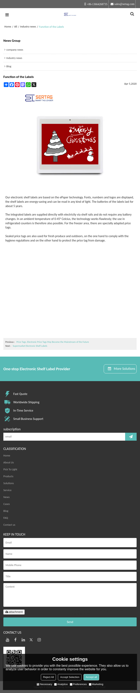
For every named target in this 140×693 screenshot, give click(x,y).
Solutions (8, 483)
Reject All (48, 677)
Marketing (96, 684)
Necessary (44, 684)
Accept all (91, 677)
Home (7, 26)
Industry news (28, 26)
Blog (5, 511)
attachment (14, 611)
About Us (8, 462)
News (6, 497)
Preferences (78, 684)
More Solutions (124, 368)
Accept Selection (69, 677)
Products (8, 476)
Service (7, 490)
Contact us (9, 524)
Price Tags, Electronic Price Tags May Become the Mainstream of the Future (52, 342)
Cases (6, 504)
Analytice (61, 684)
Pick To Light (10, 469)
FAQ (5, 518)
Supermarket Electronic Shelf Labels (30, 346)
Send (70, 622)
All (15, 26)
